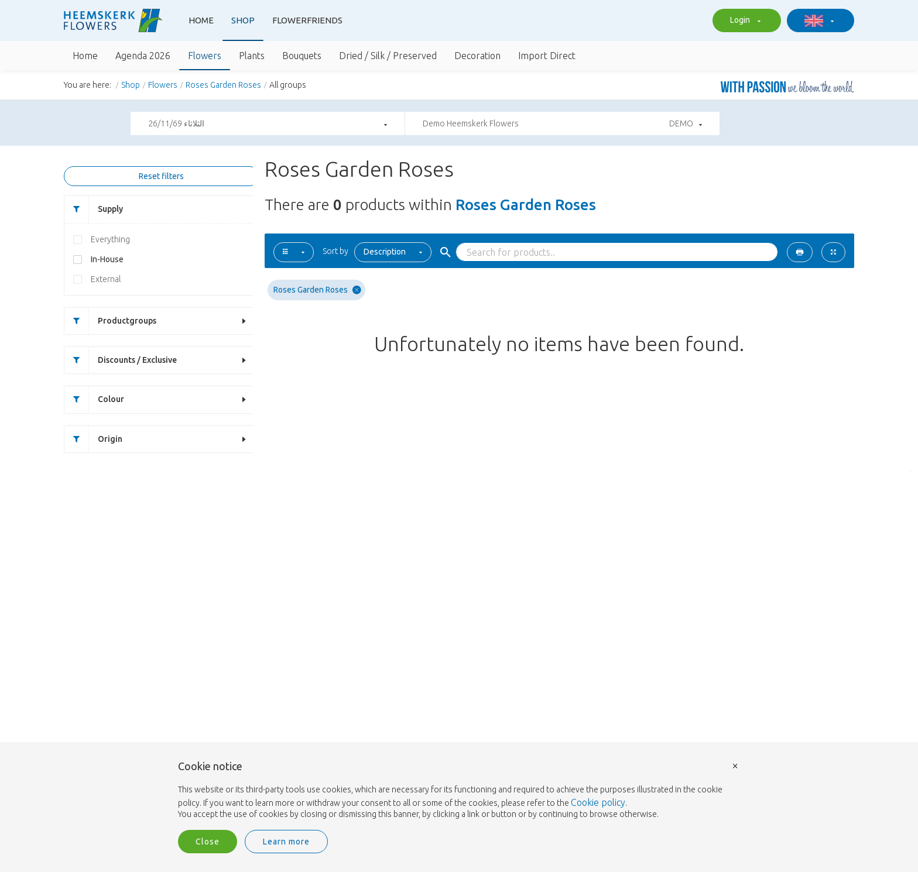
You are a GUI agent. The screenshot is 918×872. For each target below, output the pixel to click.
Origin (93, 441)
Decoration (477, 55)
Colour (94, 401)
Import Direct (547, 55)
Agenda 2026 (142, 55)
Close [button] (208, 841)
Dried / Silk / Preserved (388, 55)
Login (744, 21)
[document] (459, 790)
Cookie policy (598, 802)
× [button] (735, 765)
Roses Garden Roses (223, 85)
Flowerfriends (307, 20)
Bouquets (301, 55)
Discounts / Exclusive (120, 362)
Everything (110, 240)
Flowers (204, 55)
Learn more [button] (286, 841)
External (106, 280)
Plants (252, 55)
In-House (107, 260)
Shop (243, 20)
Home (201, 20)
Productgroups (110, 322)
